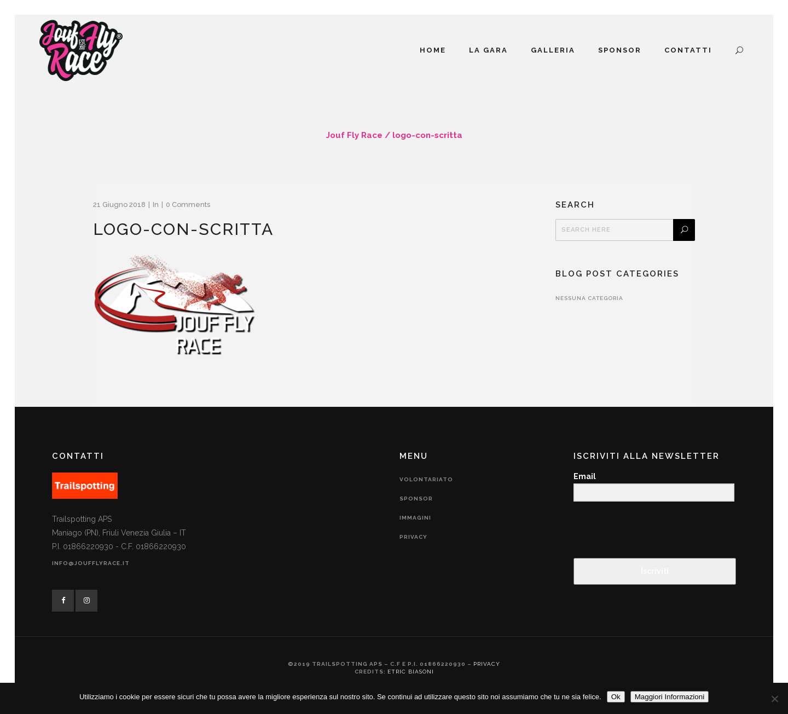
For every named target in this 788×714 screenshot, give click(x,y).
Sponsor (416, 499)
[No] (774, 698)
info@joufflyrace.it (91, 563)
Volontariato (426, 479)
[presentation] (640, 531)
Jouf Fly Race (354, 135)
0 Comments (188, 204)
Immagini (415, 518)
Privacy (413, 537)
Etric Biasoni (410, 672)
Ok (616, 697)
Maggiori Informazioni (669, 697)
